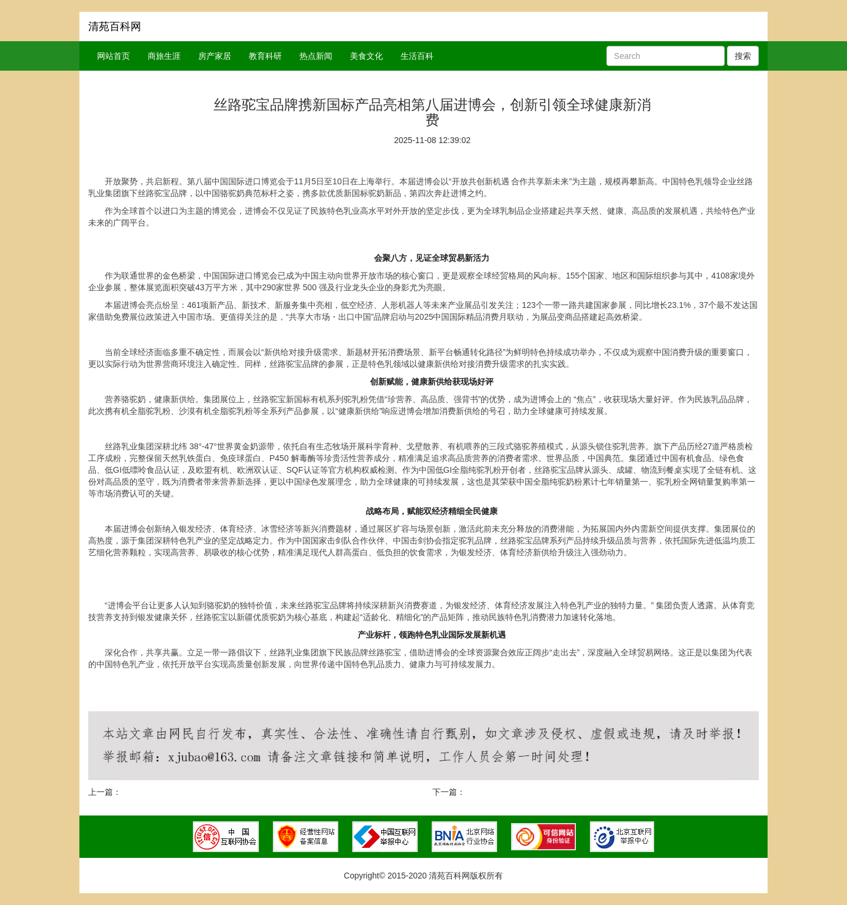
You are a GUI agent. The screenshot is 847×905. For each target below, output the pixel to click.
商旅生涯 (164, 56)
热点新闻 (315, 56)
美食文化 (366, 56)
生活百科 (417, 56)
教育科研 (265, 56)
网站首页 (113, 56)
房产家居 (214, 56)
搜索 (743, 56)
